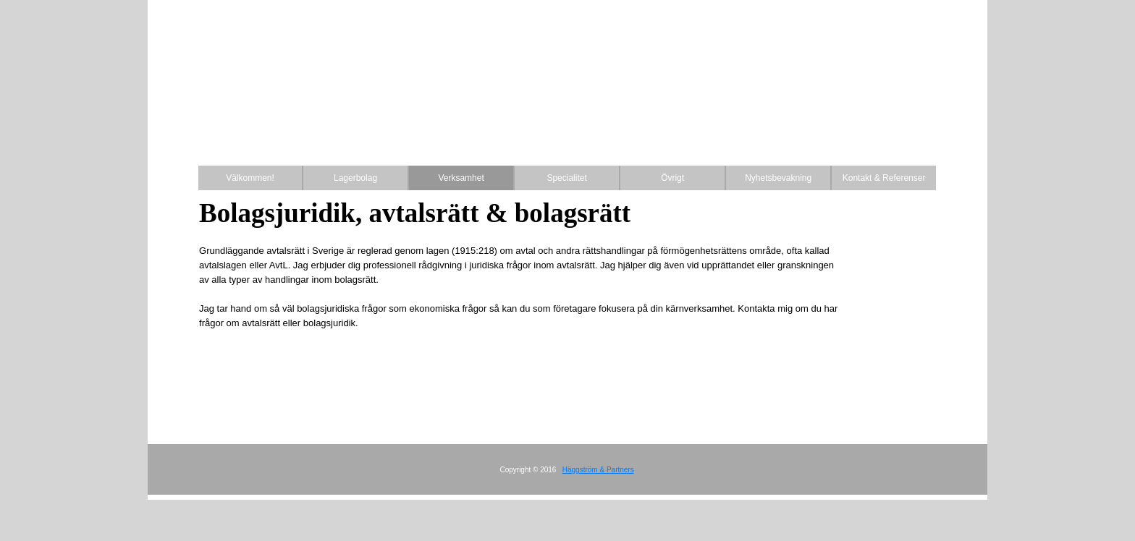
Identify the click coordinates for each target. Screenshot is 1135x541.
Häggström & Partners (598, 470)
